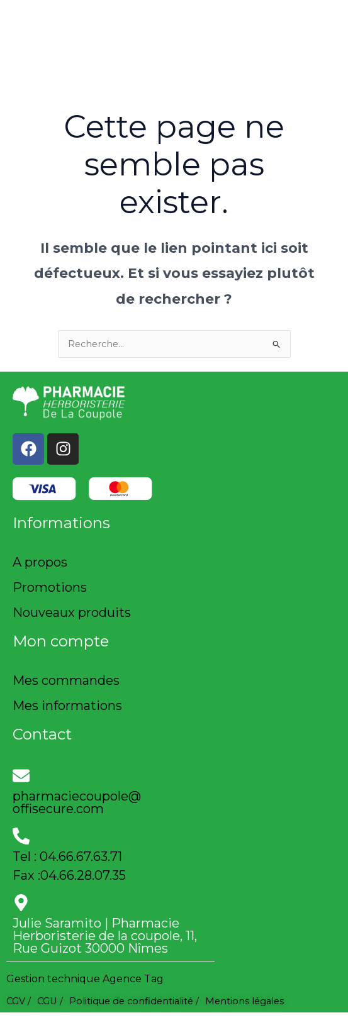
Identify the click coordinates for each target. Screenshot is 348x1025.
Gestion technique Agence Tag (85, 979)
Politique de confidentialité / (134, 1001)
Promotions (50, 587)
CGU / (50, 1001)
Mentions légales (244, 1001)
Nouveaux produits (72, 612)
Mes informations (67, 705)
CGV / (18, 1001)
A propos (40, 562)
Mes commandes (66, 680)
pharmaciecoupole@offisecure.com (77, 802)
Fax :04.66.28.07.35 (69, 875)
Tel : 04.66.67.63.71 (67, 856)
